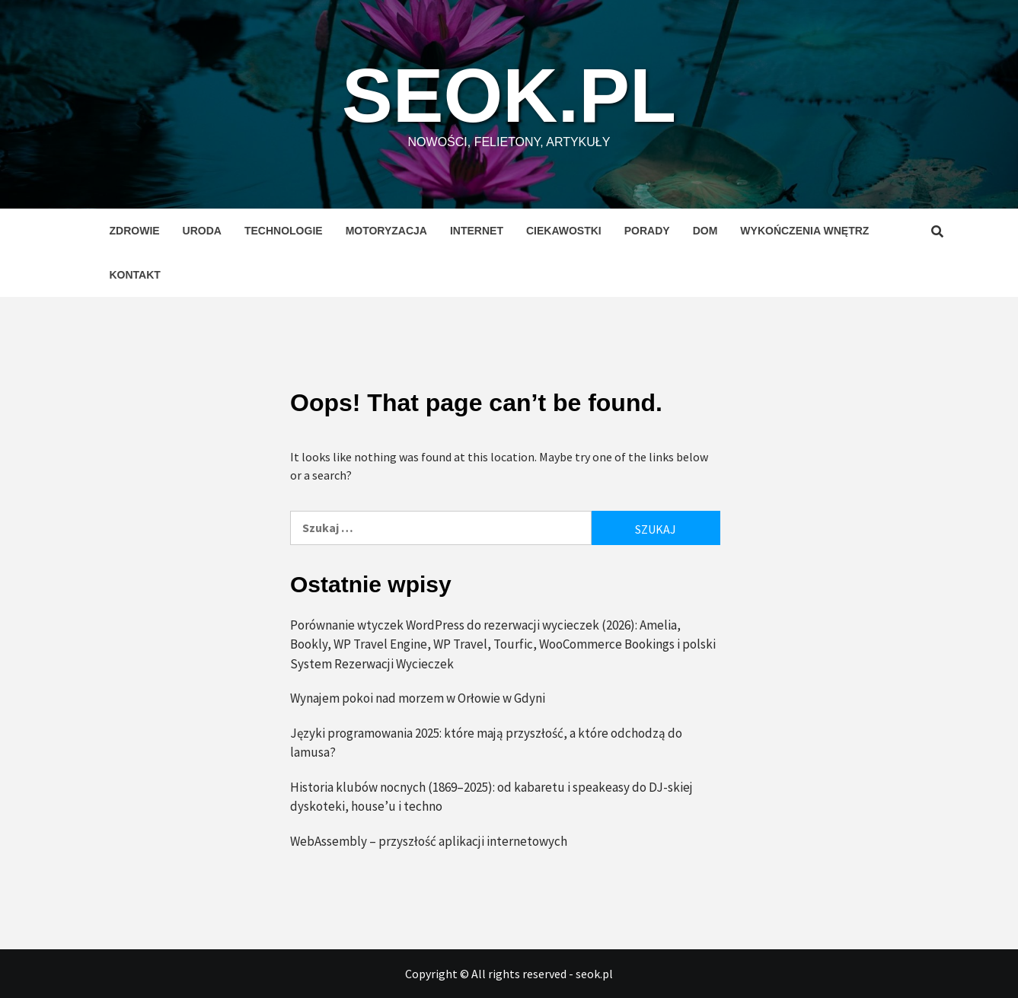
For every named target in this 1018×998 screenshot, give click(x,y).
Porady (647, 231)
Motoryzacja (386, 231)
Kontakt (135, 275)
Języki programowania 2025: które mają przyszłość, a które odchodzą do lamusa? (486, 743)
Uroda (202, 231)
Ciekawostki (564, 231)
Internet (476, 231)
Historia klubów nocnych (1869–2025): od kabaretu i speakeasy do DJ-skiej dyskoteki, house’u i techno (491, 797)
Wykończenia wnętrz (804, 231)
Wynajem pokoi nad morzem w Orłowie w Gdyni (417, 698)
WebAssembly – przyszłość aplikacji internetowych (428, 841)
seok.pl (509, 95)
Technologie (283, 231)
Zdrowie (135, 231)
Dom (705, 231)
